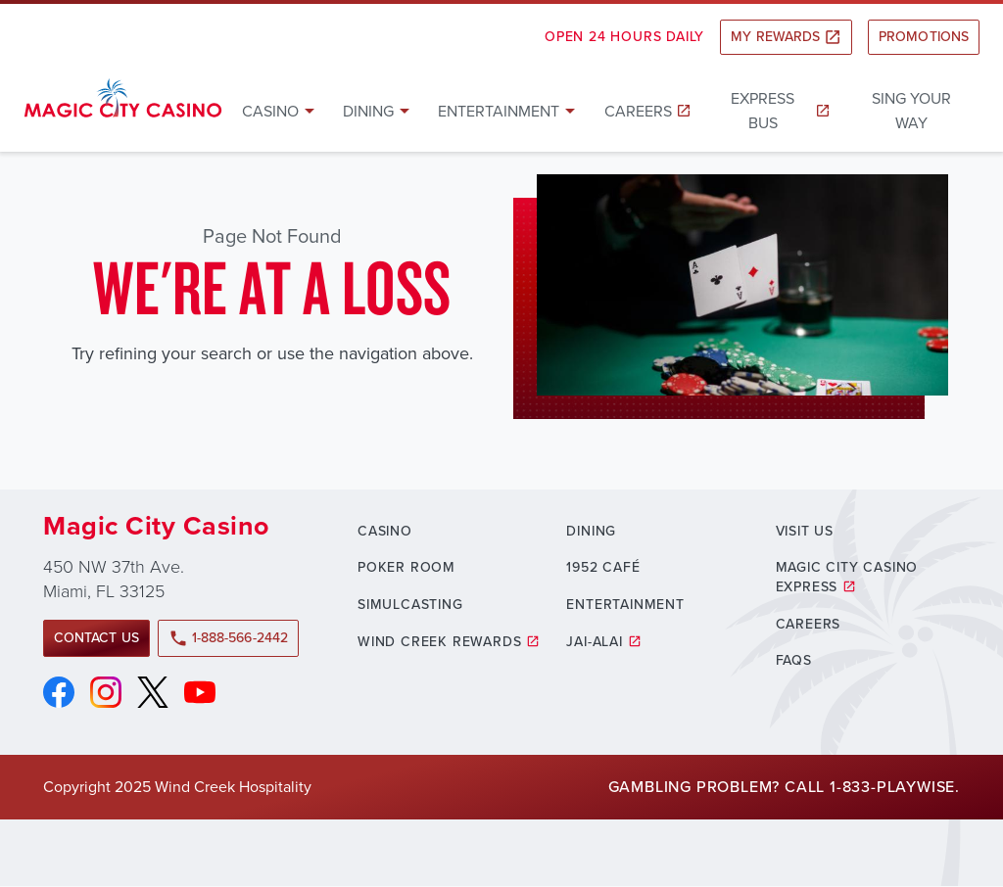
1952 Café (603, 567)
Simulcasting (410, 604)
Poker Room (406, 567)
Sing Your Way (911, 110)
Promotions (924, 36)
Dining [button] (368, 111)
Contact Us (96, 638)
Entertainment (625, 604)
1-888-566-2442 (228, 638)
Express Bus (762, 110)
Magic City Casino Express (847, 577)
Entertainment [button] (498, 111)
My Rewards (786, 36)
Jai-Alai (594, 641)
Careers (638, 111)
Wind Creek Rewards (439, 641)
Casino (385, 531)
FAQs (794, 660)
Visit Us (805, 531)
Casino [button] (270, 111)
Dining (591, 531)
